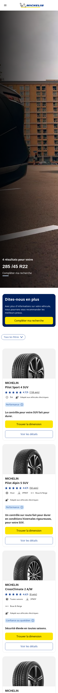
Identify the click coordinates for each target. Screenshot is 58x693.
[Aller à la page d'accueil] (31, 5)
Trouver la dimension (29, 424)
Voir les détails (29, 434)
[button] (22, 392)
